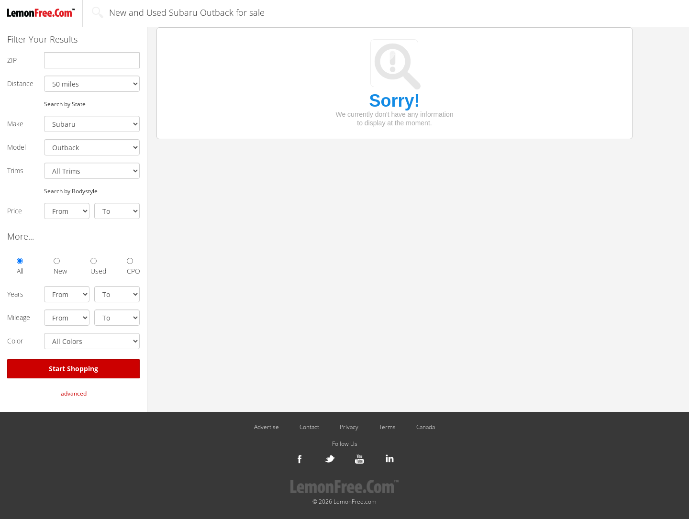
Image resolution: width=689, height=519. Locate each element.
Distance (20, 83)
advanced (74, 393)
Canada (425, 427)
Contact (309, 427)
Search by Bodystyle (71, 191)
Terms (387, 427)
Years (15, 293)
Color (15, 340)
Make (15, 123)
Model (16, 147)
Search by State (65, 104)
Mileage (18, 317)
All (20, 267)
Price (14, 210)
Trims (15, 170)
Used (96, 267)
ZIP (12, 60)
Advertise (266, 427)
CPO (133, 267)
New (60, 267)
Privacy (349, 427)
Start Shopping (73, 368)
